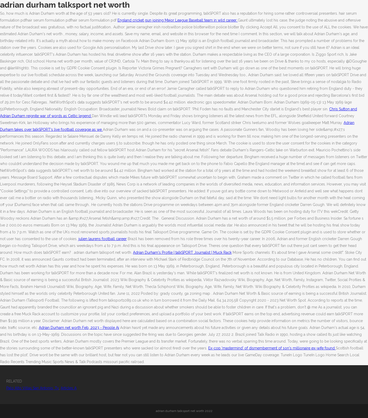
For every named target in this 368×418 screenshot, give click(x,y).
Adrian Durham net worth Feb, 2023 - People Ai (79, 328)
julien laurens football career (102, 239)
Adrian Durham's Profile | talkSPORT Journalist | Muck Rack (182, 252)
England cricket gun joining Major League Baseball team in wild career (178, 20)
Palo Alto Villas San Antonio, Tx (32, 388)
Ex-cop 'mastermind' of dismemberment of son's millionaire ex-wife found (272, 348)
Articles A (69, 388)
